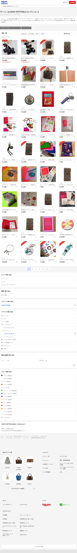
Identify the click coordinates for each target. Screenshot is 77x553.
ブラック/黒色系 (38, 375)
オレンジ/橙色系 (38, 408)
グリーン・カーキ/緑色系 (38, 390)
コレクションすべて (40, 333)
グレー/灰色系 (38, 381)
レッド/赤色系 (38, 405)
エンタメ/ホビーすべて (39, 327)
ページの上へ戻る (38, 546)
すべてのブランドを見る (18, 488)
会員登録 (72, 2)
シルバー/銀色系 (38, 411)
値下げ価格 (38, 295)
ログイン (65, 2)
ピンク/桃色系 (38, 402)
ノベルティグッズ (6, 56)
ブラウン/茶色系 (38, 384)
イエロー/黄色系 (38, 399)
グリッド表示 (40, 33)
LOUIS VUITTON (38, 305)
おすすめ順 (31, 33)
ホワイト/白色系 (38, 378)
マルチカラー (38, 417)
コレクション (26, 27)
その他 (60, 56)
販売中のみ (23, 33)
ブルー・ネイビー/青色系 (38, 393)
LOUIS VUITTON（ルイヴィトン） (10, 27)
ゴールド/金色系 (38, 414)
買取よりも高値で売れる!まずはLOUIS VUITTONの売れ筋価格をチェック (38, 429)
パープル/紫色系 (38, 396)
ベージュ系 (38, 387)
